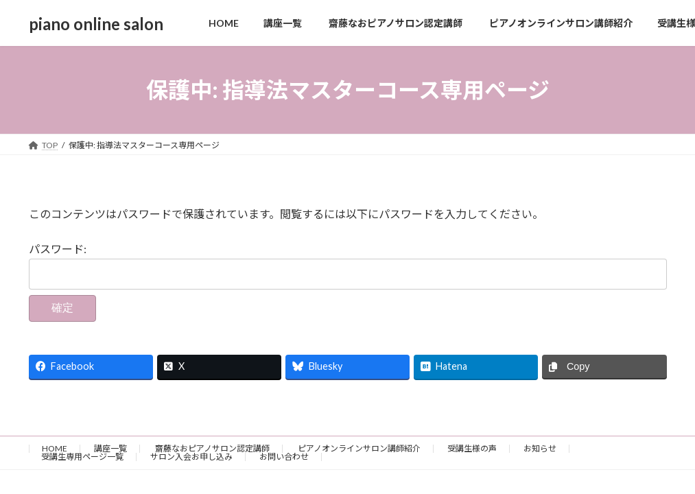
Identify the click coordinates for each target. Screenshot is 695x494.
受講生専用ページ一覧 (82, 456)
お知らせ (539, 448)
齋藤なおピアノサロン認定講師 (212, 448)
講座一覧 (110, 448)
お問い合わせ (284, 456)
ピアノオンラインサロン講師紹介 (358, 448)
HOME (54, 448)
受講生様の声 (472, 448)
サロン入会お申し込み (191, 456)
